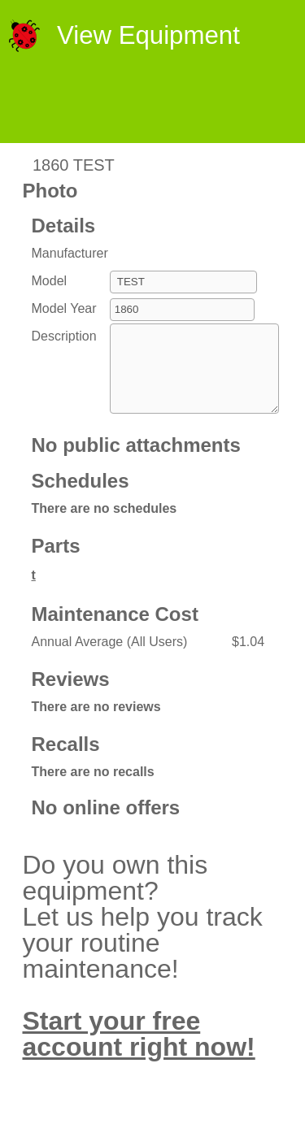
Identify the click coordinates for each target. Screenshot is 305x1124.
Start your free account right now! (139, 1050)
